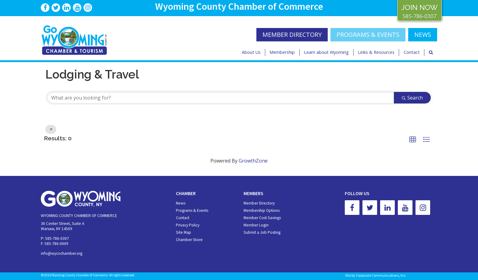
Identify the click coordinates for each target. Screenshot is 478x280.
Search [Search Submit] (412, 97)
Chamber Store (189, 239)
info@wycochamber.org (61, 253)
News (180, 203)
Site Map (183, 232)
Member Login (256, 225)
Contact (412, 52)
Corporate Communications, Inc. (381, 275)
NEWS (422, 34)
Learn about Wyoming (326, 52)
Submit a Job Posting (262, 232)
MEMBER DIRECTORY (292, 34)
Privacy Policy (187, 225)
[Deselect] (50, 129)
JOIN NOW (419, 7)
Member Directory (259, 203)
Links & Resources (376, 52)
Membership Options (262, 210)
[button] (413, 140)
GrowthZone (253, 160)
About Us (251, 52)
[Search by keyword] (220, 97)
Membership (282, 52)
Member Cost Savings (262, 217)
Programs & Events (368, 34)
